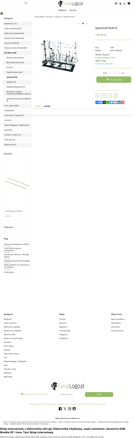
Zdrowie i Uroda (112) (12, 135)
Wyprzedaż (8, 377)
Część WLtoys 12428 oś (14, 211)
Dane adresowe (117, 331)
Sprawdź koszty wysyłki (104, 64)
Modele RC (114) (10, 24)
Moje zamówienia (117, 319)
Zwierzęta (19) (9, 140)
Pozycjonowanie (99, 404)
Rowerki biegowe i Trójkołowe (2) (16, 125)
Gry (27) (9, 67)
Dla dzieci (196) (10, 53)
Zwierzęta (7, 373)
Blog (6, 238)
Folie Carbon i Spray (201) (14, 115)
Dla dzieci (50, 17)
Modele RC (8, 319)
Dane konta (115, 327)
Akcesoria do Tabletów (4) (14, 38)
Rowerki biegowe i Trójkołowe (15, 361)
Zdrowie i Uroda (10, 369)
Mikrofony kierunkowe (29, 424)
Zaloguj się (62, 10)
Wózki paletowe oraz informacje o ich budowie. (17, 266)
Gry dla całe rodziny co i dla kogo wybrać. (16, 255)
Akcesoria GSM (9, 334)
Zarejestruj (63, 338)
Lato (5, 357)
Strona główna (39, 17)
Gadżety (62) (9, 110)
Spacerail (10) (11, 77)
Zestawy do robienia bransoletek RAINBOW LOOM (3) (18, 93)
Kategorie (8, 18)
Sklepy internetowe (36, 404)
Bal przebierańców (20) (15, 62)
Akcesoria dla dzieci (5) (15, 58)
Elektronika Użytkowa (12, 327)
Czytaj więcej (9, 272)
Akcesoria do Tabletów (12, 331)
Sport (6, 365)
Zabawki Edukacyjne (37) (15, 87)
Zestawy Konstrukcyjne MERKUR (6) (18, 100)
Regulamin (63, 327)
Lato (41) (7, 120)
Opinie (47, 106)
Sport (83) (8, 130)
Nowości (8, 153)
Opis (38, 106)
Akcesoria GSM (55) (11, 43)
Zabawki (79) (11, 82)
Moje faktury (116, 323)
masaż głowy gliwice (116, 422)
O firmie (62, 319)
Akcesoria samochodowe (13, 338)
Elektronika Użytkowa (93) (14, 33)
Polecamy (8, 227)
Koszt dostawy (64, 331)
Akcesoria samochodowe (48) (15, 48)
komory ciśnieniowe (77, 422)
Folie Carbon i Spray (11, 354)
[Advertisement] (83, 140)
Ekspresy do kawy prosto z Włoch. (17, 244)
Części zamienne (10, 323)
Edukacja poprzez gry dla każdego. (17, 261)
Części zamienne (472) (12, 28)
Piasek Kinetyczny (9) (14, 72)
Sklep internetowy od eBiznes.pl (67, 418)
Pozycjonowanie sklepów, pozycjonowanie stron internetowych (69, 404)
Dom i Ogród (9, 346)
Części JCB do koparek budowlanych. (12, 249)
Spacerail (58, 17)
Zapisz (99, 394)
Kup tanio (73, 10)
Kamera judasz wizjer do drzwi (21, 422)
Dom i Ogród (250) (11, 106)
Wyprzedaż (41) (10, 145)
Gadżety (7, 350)
